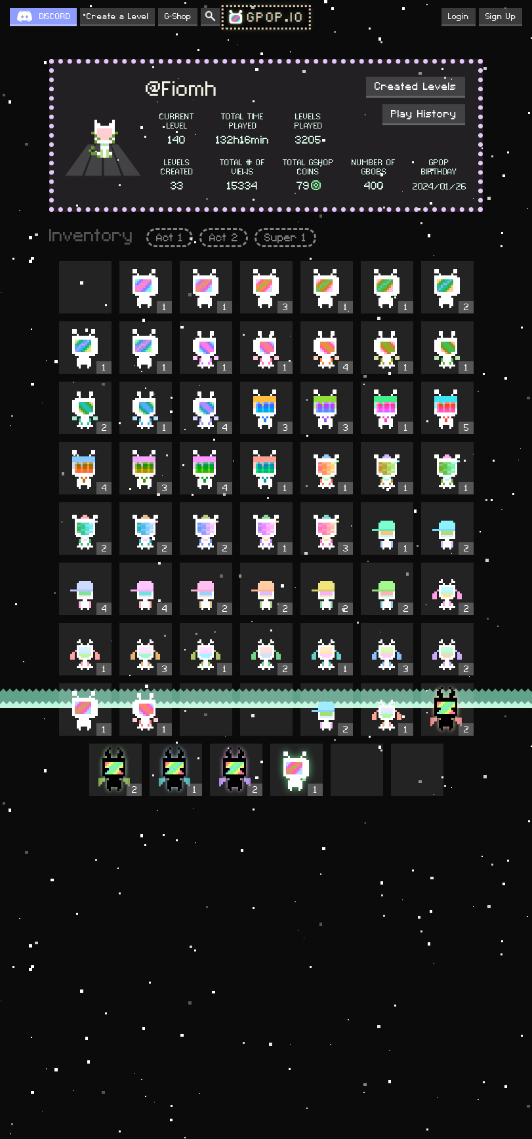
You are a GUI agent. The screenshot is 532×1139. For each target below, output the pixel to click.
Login (458, 16)
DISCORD (54, 16)
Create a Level (117, 16)
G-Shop (178, 16)
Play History (424, 114)
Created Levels (416, 86)
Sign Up (500, 16)
